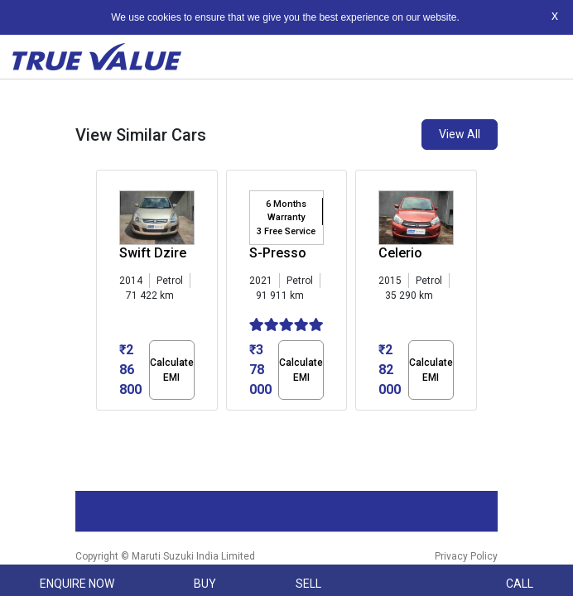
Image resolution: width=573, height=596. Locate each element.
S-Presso (277, 253)
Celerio (400, 253)
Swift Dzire (152, 253)
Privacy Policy (466, 556)
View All (459, 134)
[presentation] (104, 294)
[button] (101, 424)
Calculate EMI (172, 370)
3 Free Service (286, 231)
